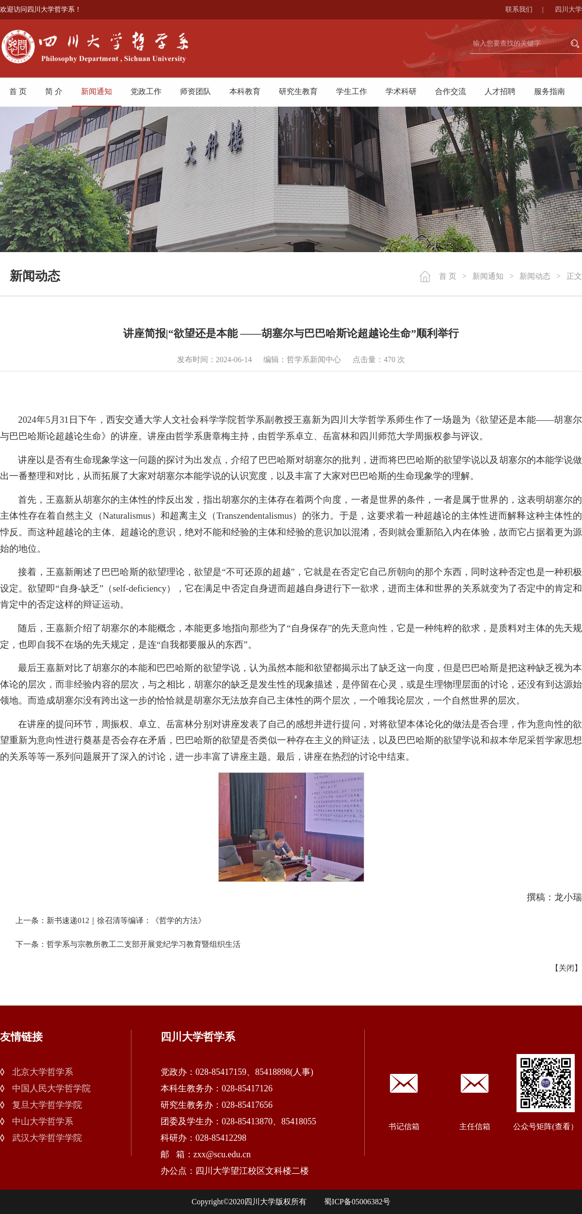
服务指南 (549, 91)
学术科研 (401, 91)
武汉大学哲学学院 (47, 1138)
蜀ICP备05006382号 (357, 1202)
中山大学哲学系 (42, 1121)
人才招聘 (500, 91)
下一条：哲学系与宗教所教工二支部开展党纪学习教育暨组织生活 (128, 944)
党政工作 (146, 91)
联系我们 (529, 9)
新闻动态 (534, 276)
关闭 (566, 968)
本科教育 (244, 91)
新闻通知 (96, 91)
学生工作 (351, 91)
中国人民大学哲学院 (51, 1088)
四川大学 (568, 9)
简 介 (54, 91)
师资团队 (195, 91)
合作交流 (450, 91)
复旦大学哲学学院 (47, 1105)
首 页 (18, 91)
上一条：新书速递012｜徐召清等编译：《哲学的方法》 (111, 920)
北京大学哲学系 (42, 1072)
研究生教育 (298, 91)
